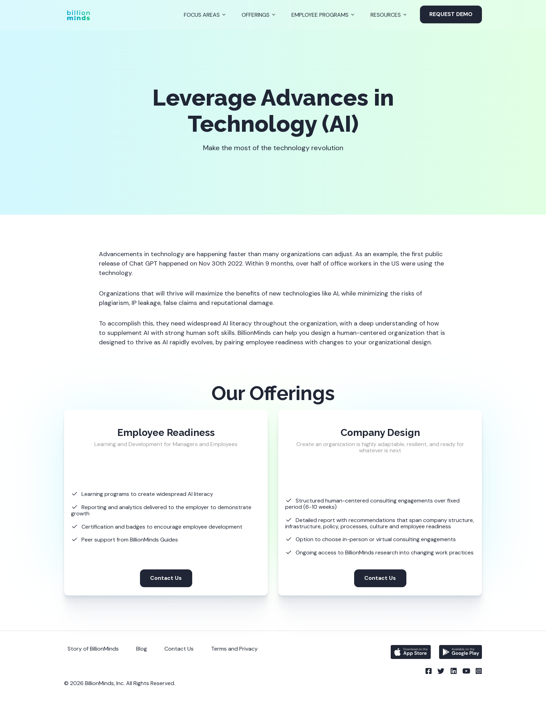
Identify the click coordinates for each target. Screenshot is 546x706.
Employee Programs (320, 14)
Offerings (256, 14)
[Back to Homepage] (78, 15)
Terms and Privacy (234, 648)
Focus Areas (202, 14)
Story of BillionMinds (93, 648)
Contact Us (166, 578)
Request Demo (451, 14)
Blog (141, 648)
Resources (385, 14)
